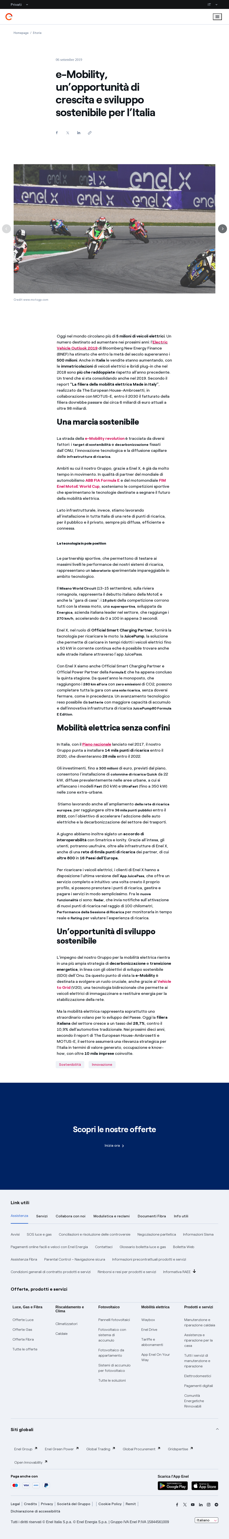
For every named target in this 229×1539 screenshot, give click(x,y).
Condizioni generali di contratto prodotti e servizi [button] (51, 1272)
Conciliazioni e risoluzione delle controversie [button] (94, 1234)
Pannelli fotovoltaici (114, 1320)
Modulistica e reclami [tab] (111, 1216)
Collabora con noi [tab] (70, 1216)
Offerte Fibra (23, 1339)
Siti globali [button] (22, 1429)
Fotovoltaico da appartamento (111, 1353)
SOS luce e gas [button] (39, 1234)
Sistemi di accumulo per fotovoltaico (114, 1368)
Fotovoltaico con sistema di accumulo (112, 1334)
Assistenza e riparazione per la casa (198, 1340)
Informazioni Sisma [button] (198, 1234)
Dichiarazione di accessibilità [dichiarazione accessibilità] (35, 1511)
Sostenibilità (70, 1064)
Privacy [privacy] (47, 1504)
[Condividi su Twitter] (68, 133)
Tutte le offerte (25, 1349)
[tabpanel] (114, 1253)
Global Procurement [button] (142, 1448)
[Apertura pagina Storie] (37, 33)
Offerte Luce (23, 1320)
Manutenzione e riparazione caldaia (199, 1322)
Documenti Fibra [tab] (152, 1216)
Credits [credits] (30, 1504)
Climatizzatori (66, 1324)
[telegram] (216, 1504)
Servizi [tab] (42, 1216)
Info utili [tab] (181, 1216)
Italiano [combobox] (203, 1520)
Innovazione (102, 1064)
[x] (185, 1504)
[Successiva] (222, 235)
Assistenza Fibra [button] (24, 1259)
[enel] (9, 16)
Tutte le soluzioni (112, 1380)
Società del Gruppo (73, 1504)
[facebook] (177, 1504)
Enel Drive (149, 1329)
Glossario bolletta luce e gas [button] (143, 1247)
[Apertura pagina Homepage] (21, 33)
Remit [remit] (131, 1504)
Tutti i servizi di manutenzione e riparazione (197, 1360)
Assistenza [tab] (19, 1216)
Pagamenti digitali (198, 1386)
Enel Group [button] (26, 1448)
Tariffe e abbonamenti (152, 1342)
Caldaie (61, 1333)
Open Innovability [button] (31, 1462)
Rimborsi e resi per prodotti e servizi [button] (127, 1272)
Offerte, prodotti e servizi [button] (39, 1289)
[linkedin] (201, 1504)
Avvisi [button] (15, 1234)
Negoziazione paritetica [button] (157, 1234)
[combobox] (206, 1520)
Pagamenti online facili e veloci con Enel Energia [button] (49, 1247)
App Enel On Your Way (155, 1357)
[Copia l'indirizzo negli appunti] (90, 133)
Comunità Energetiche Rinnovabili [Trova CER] (194, 1400)
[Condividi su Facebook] (57, 133)
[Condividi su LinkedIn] (79, 133)
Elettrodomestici (197, 1376)
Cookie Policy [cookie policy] (110, 1504)
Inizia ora (114, 1145)
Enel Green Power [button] (62, 1448)
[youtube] (193, 1504)
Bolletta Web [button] (183, 1247)
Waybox (148, 1320)
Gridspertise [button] (180, 1448)
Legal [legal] (15, 1504)
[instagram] (208, 1504)
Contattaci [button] (103, 1247)
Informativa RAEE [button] (179, 1271)
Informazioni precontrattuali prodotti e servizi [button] (149, 1259)
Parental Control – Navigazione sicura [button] (74, 1259)
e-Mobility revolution (105, 438)
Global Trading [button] (101, 1448)
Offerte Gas (22, 1329)
